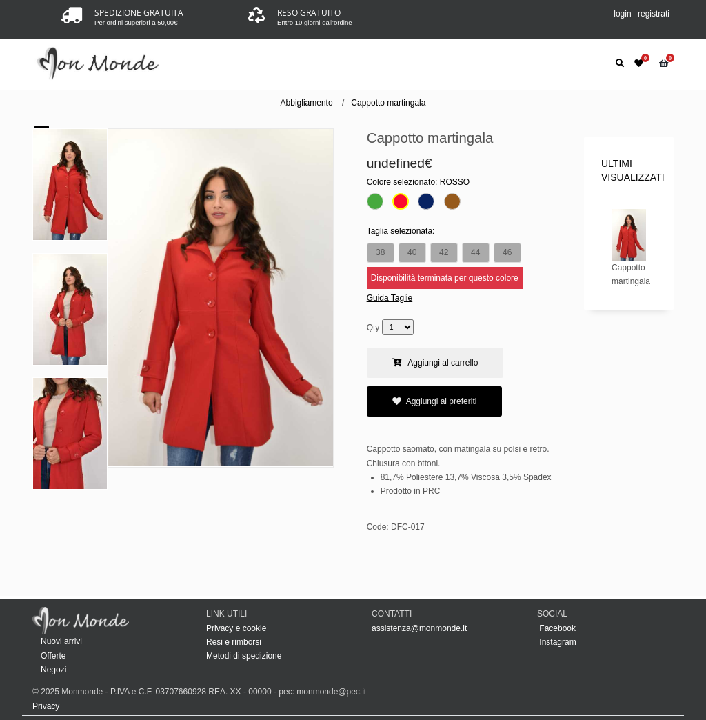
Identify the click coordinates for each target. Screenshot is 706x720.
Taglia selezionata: (401, 231)
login (622, 14)
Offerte (53, 656)
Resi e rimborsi (233, 642)
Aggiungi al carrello (435, 363)
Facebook (556, 628)
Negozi (53, 669)
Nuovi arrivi (61, 641)
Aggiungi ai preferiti (434, 401)
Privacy (45, 706)
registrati (653, 14)
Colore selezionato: (418, 182)
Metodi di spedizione (243, 656)
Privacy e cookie (236, 628)
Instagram (556, 642)
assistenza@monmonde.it (419, 628)
